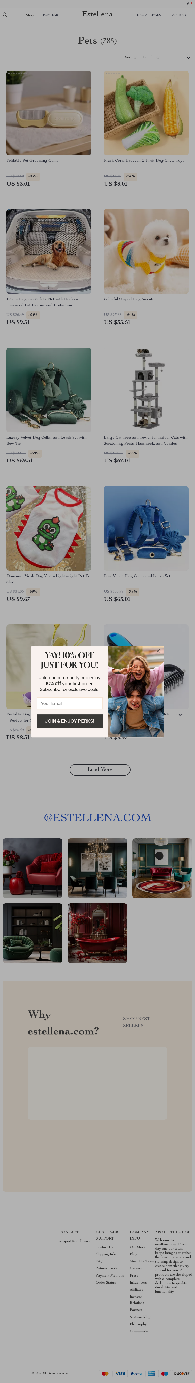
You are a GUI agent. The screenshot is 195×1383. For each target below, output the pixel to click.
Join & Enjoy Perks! (69, 721)
